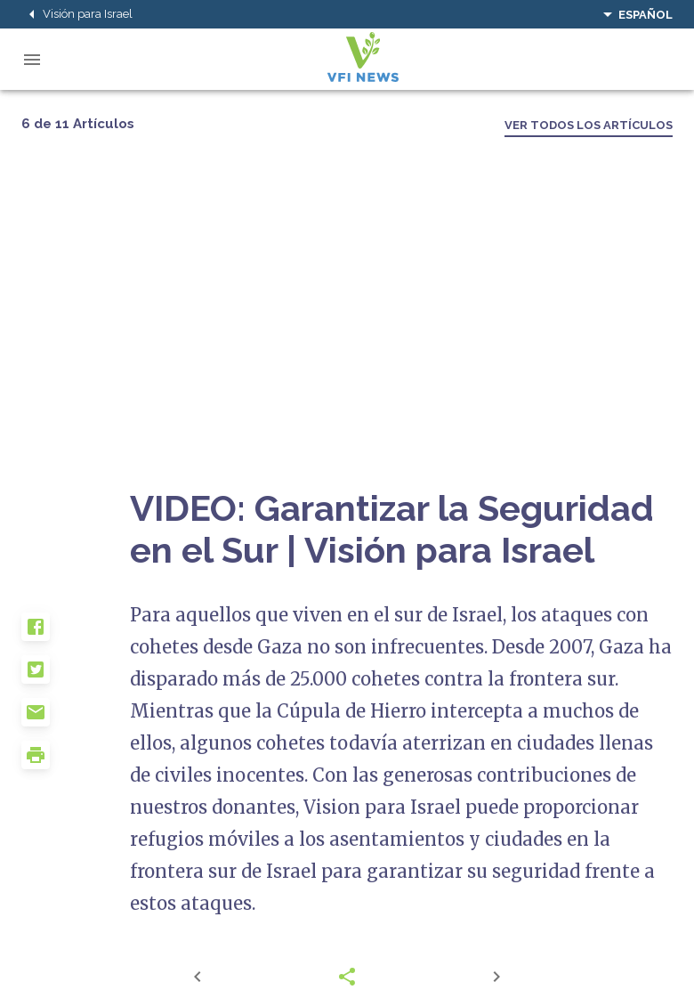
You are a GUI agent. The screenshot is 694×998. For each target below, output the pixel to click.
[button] (75, 634)
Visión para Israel (77, 14)
